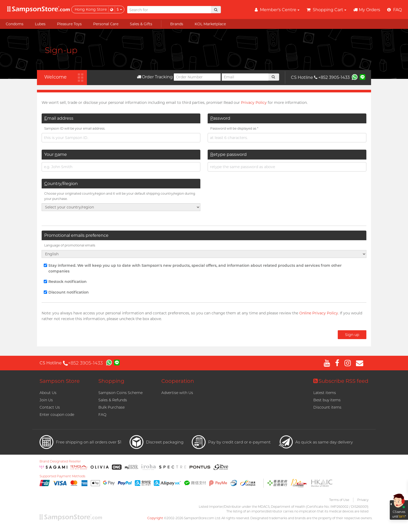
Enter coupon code (57, 414)
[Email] (245, 77)
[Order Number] (197, 77)
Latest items (324, 392)
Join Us (46, 400)
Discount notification (66, 292)
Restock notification (65, 281)
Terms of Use (339, 500)
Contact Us (50, 407)
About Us (48, 392)
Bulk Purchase (111, 407)
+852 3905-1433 (332, 77)
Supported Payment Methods (62, 476)
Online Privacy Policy (318, 313)
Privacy (362, 500)
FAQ (102, 414)
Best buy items (327, 400)
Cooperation (177, 381)
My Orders (366, 9)
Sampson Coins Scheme (120, 392)
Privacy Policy (254, 102)
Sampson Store (60, 381)
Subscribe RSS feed (340, 381)
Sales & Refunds (112, 400)
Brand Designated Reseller (60, 461)
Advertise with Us (177, 392)
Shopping (111, 381)
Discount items (327, 407)
